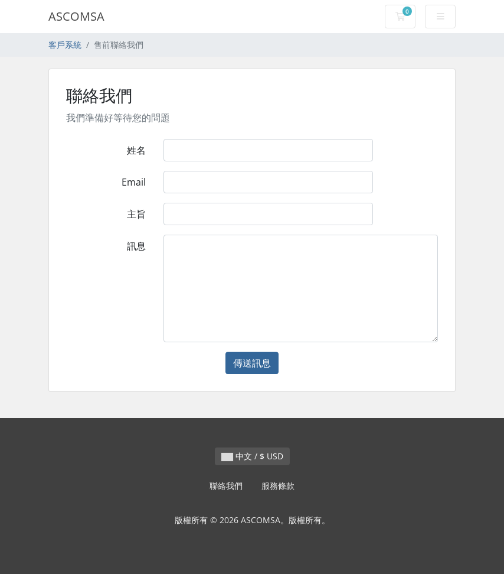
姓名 (136, 150)
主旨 (136, 213)
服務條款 (277, 485)
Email (134, 182)
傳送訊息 (252, 362)
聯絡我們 (226, 485)
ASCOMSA (76, 16)
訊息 (136, 245)
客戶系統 (64, 44)
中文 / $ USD (252, 456)
